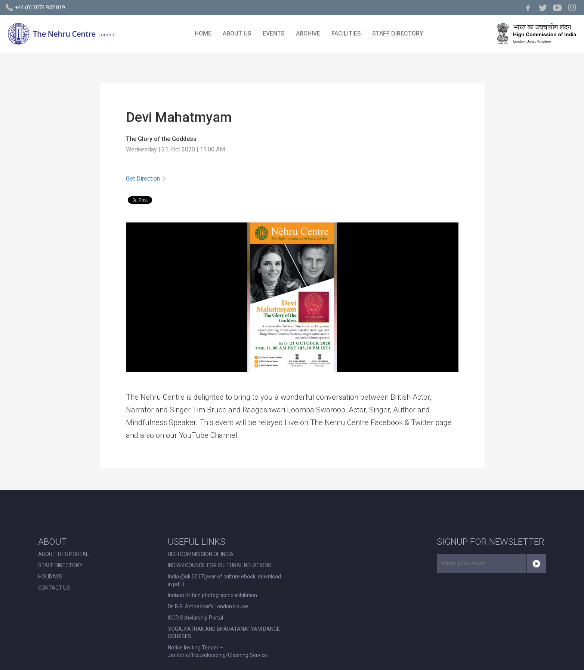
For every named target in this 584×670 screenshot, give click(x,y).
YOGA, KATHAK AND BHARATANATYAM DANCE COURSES (224, 632)
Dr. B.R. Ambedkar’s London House (208, 606)
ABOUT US (237, 33)
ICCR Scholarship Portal (195, 618)
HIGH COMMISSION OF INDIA (201, 554)
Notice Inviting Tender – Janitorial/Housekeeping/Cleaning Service (217, 651)
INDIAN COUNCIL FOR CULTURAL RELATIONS (219, 565)
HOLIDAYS (50, 577)
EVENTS (274, 33)
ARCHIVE (308, 33)
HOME (203, 33)
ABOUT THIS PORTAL (63, 554)
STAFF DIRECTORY (397, 33)
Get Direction (146, 178)
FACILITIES (346, 33)
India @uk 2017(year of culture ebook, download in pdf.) (224, 580)
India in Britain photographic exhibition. (213, 595)
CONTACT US (54, 588)
